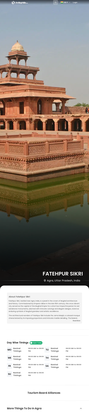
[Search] (55, 2)
